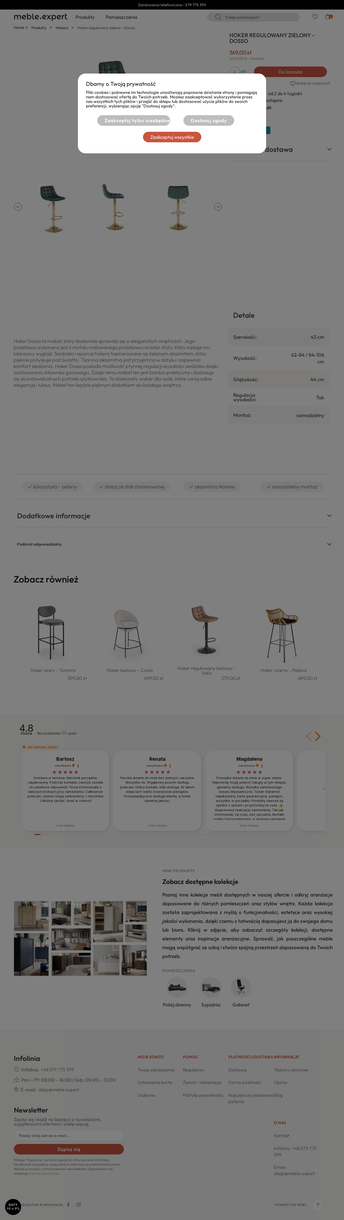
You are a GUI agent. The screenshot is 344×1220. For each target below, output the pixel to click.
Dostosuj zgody (209, 120)
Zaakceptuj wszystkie (172, 137)
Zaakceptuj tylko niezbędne (137, 120)
